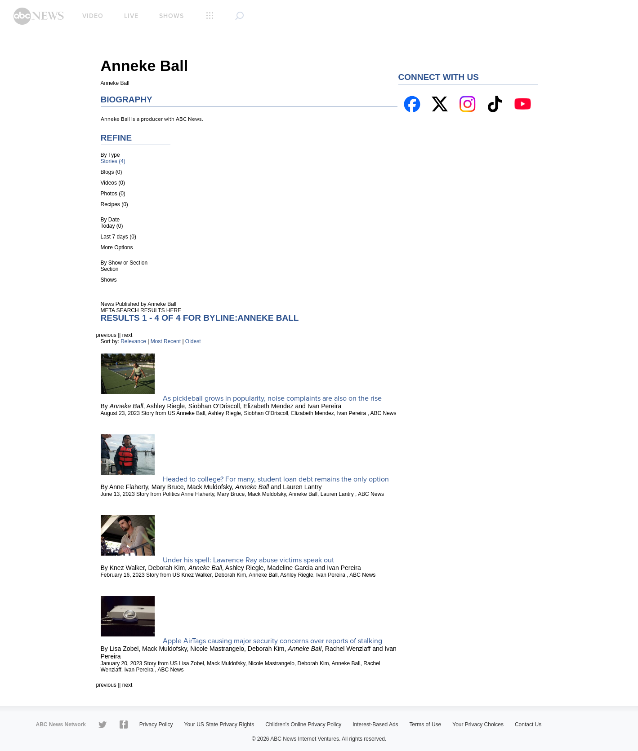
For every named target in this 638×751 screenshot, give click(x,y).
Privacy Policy (156, 724)
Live (131, 16)
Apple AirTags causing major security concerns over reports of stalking (272, 640)
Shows (171, 16)
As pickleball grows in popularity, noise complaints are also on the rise (272, 398)
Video (92, 16)
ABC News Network (61, 724)
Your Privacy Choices (478, 724)
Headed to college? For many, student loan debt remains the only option (276, 479)
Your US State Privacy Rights (219, 724)
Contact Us (528, 724)
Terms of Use (426, 724)
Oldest (193, 341)
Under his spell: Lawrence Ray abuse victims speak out (248, 560)
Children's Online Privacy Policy (303, 724)
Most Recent (166, 341)
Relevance (133, 341)
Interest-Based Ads (375, 724)
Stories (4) (113, 161)
